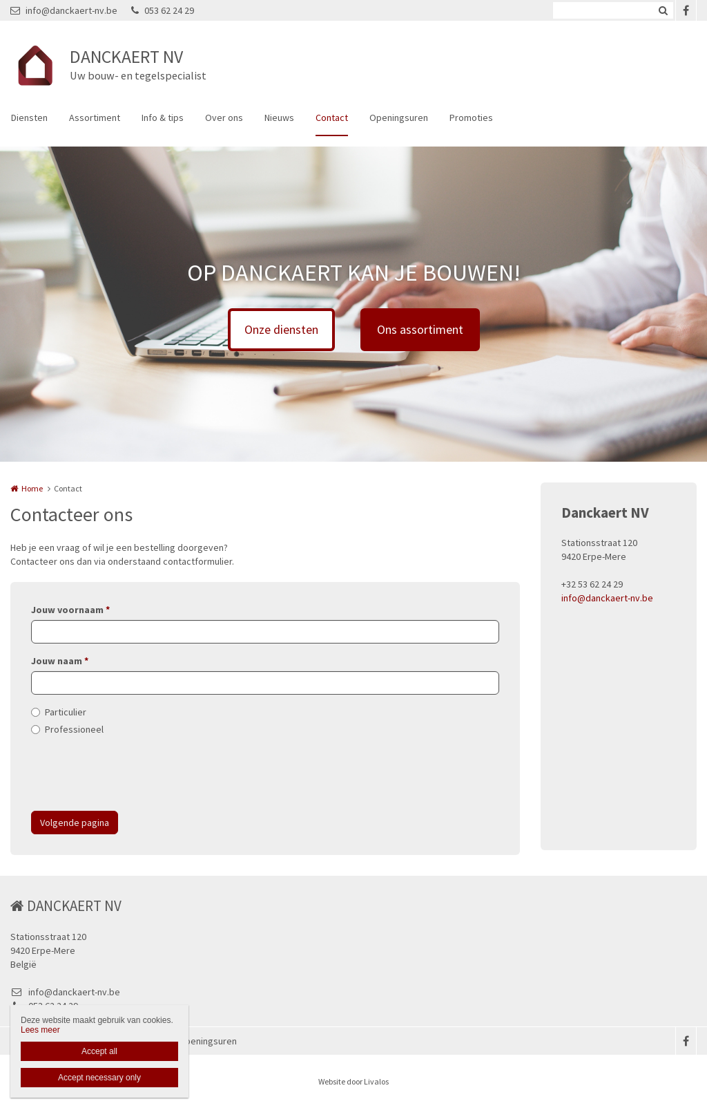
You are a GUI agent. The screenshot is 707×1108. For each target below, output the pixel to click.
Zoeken (662, 10)
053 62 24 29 (162, 10)
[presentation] (136, 773)
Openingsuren (398, 117)
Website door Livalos (353, 1081)
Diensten (29, 117)
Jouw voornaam (70, 609)
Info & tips (163, 117)
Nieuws (279, 117)
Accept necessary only (99, 1077)
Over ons (224, 117)
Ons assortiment (420, 329)
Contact (332, 117)
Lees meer (40, 1030)
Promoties (471, 117)
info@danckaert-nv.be (63, 10)
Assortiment (94, 117)
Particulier (65, 712)
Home (32, 488)
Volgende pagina (74, 822)
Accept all (99, 1051)
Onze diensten (281, 329)
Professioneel (74, 729)
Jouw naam (59, 661)
